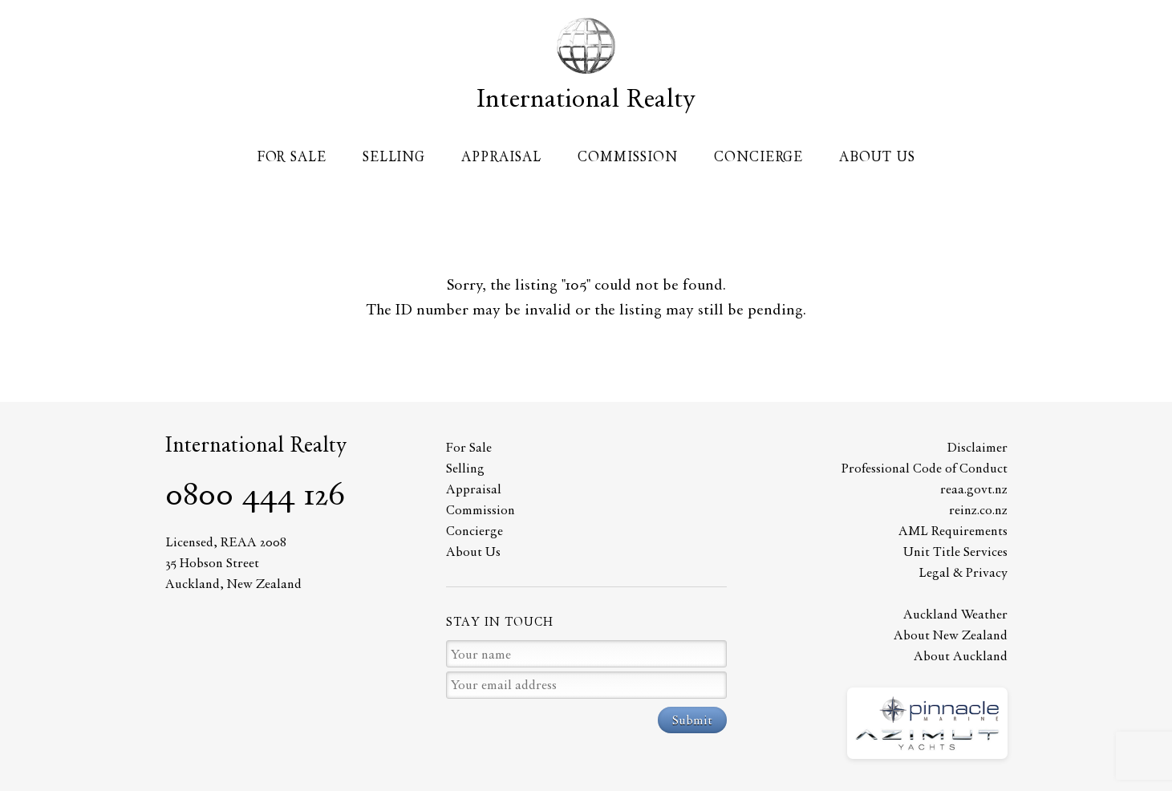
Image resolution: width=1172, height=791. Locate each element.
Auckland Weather (955, 614)
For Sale (291, 156)
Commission (628, 156)
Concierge (758, 156)
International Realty (586, 98)
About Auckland (961, 655)
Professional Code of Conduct (924, 468)
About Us (877, 156)
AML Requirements (953, 530)
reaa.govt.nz (974, 489)
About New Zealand (951, 635)
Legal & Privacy (963, 572)
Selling (394, 156)
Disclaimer (977, 447)
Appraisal (501, 156)
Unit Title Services (955, 551)
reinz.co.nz (978, 509)
